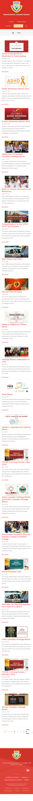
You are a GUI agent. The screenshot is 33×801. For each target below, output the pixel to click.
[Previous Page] (5, 731)
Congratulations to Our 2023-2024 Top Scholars (15, 225)
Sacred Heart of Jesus (12, 292)
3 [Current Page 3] (14, 731)
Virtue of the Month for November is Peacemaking (14, 55)
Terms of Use (25, 790)
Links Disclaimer (8, 790)
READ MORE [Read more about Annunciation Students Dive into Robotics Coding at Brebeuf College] (5, 554)
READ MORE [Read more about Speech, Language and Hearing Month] (5, 445)
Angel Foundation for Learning (13, 780)
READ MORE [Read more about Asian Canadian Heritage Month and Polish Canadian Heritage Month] (5, 517)
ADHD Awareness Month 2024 (15, 89)
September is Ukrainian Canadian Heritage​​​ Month (13, 155)
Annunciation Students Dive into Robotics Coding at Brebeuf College (16, 536)
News (19, 33)
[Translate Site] (9, 26)
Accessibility (25, 788)
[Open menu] (11, 22)
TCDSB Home (8, 788)
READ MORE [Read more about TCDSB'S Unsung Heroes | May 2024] (5, 480)
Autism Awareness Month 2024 (16, 121)
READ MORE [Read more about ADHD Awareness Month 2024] (5, 104)
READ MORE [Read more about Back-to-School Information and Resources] (5, 207)
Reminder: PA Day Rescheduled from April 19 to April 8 (16, 605)
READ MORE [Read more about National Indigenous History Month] (5, 342)
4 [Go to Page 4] (17, 731)
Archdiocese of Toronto (12, 777)
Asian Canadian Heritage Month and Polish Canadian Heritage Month (16, 499)
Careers (17, 788)
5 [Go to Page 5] (20, 731)
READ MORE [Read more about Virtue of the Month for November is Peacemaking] (5, 71)
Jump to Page (27, 731)
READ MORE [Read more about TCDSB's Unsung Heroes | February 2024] (5, 690)
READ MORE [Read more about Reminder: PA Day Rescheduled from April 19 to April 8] (5, 622)
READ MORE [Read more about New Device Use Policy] (5, 274)
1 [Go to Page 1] (8, 731)
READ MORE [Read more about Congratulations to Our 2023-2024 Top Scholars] (5, 242)
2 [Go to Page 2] (11, 731)
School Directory (21, 21)
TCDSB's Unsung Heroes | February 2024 (13, 673)
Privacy (17, 790)
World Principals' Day (11, 572)
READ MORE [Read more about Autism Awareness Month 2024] (5, 137)
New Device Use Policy (12, 259)
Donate (26, 780)
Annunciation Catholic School (13, 33)
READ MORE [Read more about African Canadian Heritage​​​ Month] (5, 725)
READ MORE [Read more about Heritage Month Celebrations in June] (5, 377)
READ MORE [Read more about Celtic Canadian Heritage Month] (5, 655)
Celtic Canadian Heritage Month (16, 639)
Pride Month (7, 394)
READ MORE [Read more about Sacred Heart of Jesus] (5, 307)
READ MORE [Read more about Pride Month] (5, 410)
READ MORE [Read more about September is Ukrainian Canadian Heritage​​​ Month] (5, 172)
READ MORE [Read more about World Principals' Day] (5, 587)
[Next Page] (24, 731)
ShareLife (24, 777)
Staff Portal (18, 26)
